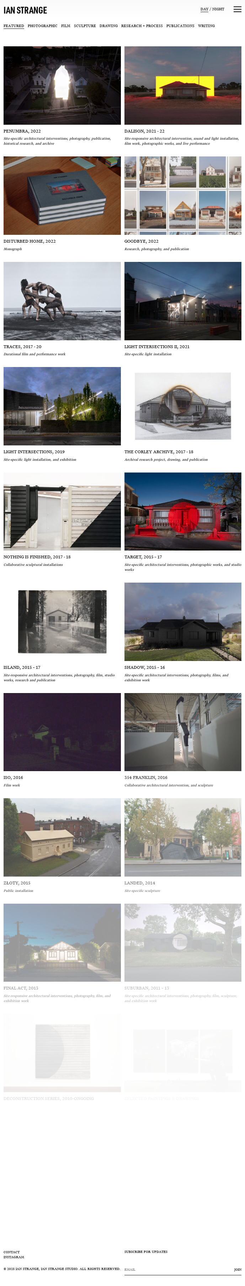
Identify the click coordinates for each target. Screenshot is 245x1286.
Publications (180, 26)
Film (65, 26)
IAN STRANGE (25, 9)
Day (204, 9)
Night (218, 9)
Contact (12, 1252)
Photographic (43, 26)
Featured (14, 26)
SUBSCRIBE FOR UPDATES (145, 1252)
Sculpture (85, 26)
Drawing (109, 26)
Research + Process (142, 26)
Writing (206, 26)
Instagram (14, 1257)
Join (237, 1269)
